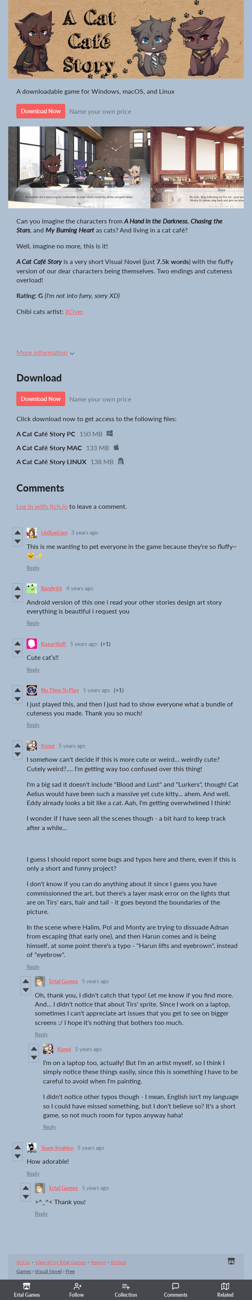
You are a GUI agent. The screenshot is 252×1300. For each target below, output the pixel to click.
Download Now (41, 111)
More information (45, 352)
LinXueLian (54, 532)
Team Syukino (57, 1147)
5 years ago (83, 644)
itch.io (23, 1262)
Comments (175, 1290)
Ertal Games (63, 981)
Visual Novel (48, 1271)
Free (70, 1271)
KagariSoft (53, 644)
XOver (74, 311)
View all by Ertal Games (60, 1262)
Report (98, 1262)
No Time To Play (60, 690)
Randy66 (51, 588)
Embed (118, 1262)
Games (23, 1271)
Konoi (47, 746)
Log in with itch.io (42, 506)
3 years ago (84, 532)
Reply (33, 567)
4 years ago (79, 588)
